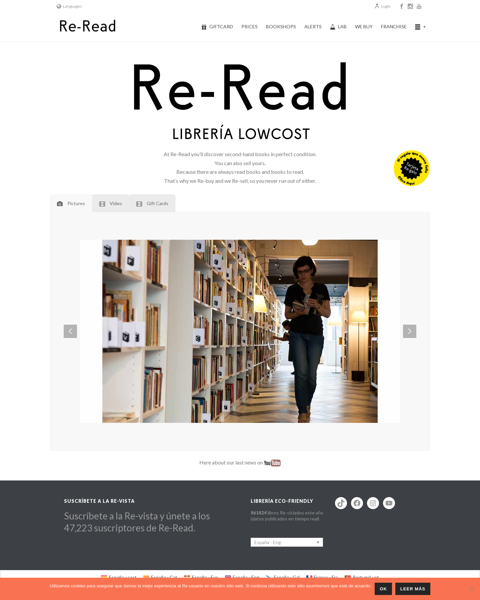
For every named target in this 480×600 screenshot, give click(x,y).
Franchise (394, 26)
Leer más (412, 588)
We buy (364, 26)
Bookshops (281, 26)
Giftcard (217, 27)
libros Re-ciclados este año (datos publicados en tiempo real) (287, 515)
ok (383, 588)
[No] (471, 589)
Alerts (313, 26)
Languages (69, 6)
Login (382, 6)
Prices (249, 26)
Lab (338, 27)
